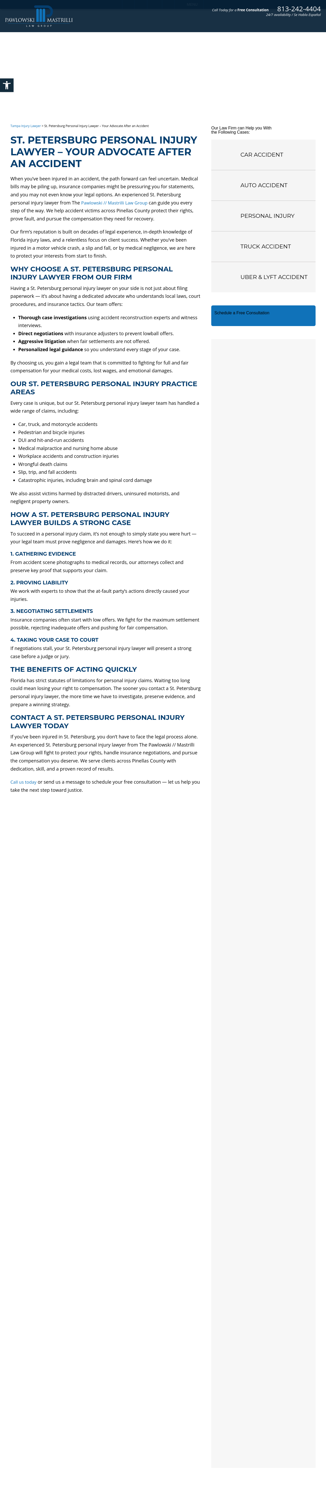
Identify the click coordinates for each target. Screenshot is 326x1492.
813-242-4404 (299, 8)
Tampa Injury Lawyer (25, 126)
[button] (7, 85)
